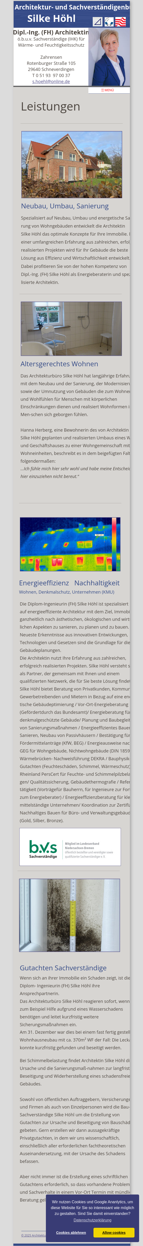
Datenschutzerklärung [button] (92, 1220)
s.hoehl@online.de (51, 81)
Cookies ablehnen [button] (71, 1233)
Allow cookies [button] (114, 1233)
